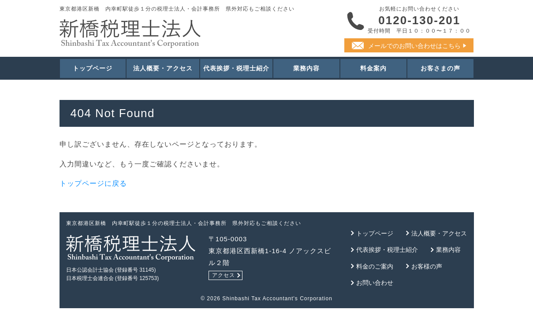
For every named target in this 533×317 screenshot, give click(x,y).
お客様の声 (426, 266)
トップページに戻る (93, 183)
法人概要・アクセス (163, 68)
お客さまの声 (440, 68)
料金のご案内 (374, 266)
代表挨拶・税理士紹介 (236, 68)
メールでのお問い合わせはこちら (414, 45)
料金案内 (373, 68)
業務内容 (306, 68)
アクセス (223, 275)
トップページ (92, 68)
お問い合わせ (374, 282)
